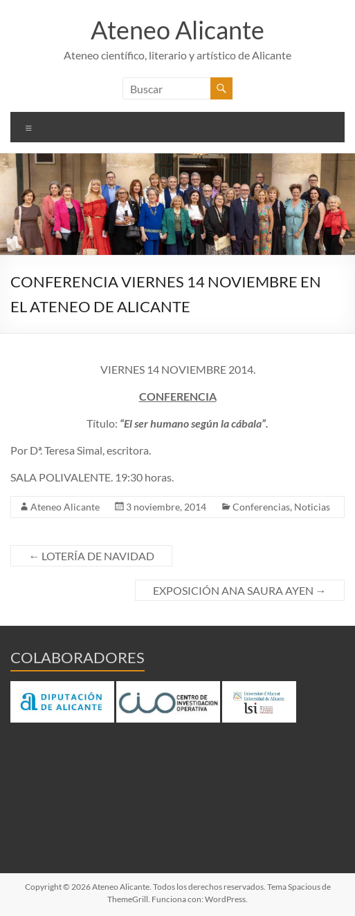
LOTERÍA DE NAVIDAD (91, 555)
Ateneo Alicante (177, 30)
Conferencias (261, 507)
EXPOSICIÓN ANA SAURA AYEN (240, 590)
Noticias (312, 507)
